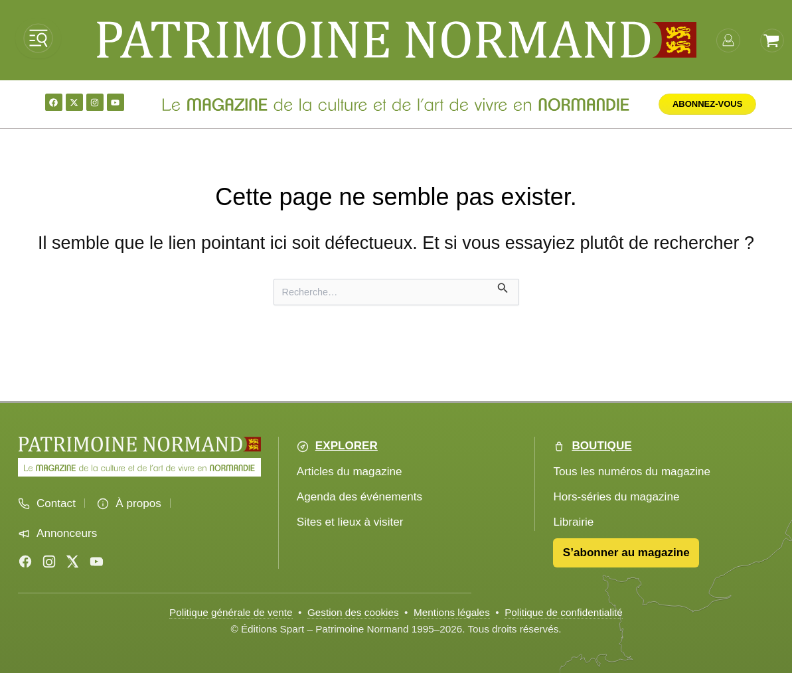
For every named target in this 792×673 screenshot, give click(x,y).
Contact (56, 503)
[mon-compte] (728, 39)
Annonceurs (67, 533)
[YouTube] (96, 561)
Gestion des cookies (353, 612)
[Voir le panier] (772, 39)
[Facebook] (25, 561)
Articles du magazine (349, 471)
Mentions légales (452, 612)
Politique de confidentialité (564, 612)
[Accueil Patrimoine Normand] (139, 444)
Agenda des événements (359, 496)
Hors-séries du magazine (616, 496)
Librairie (573, 522)
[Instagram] (49, 561)
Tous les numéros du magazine (631, 471)
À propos (138, 503)
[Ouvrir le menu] (38, 38)
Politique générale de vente (230, 612)
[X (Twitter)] (72, 561)
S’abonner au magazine (626, 552)
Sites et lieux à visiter (350, 522)
